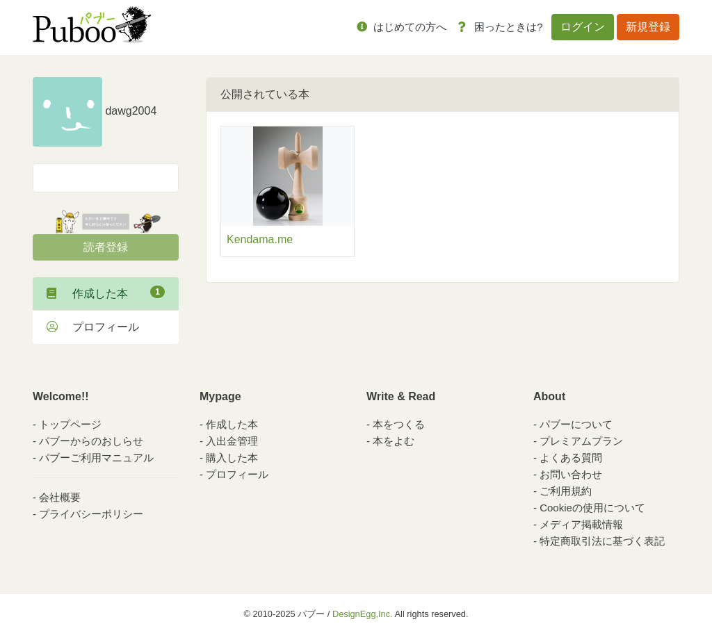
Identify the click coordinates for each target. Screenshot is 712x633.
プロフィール (93, 327)
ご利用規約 (566, 491)
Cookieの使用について (592, 507)
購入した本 (232, 457)
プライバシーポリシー (91, 514)
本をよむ (393, 441)
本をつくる (399, 424)
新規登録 (648, 27)
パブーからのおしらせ (91, 441)
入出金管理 (232, 441)
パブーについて (576, 424)
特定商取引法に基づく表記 (602, 541)
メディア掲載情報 (581, 524)
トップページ (70, 424)
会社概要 (60, 497)
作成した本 (106, 292)
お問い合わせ (571, 474)
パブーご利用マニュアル (96, 457)
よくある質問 (571, 457)
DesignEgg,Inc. (362, 614)
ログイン (582, 27)
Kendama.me (260, 239)
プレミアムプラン (581, 441)
